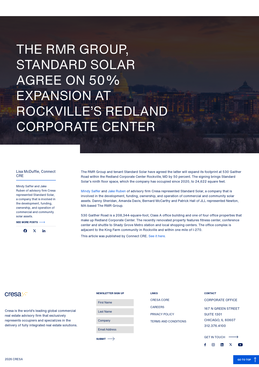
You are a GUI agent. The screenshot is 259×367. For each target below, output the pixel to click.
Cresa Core (160, 300)
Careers (157, 307)
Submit (101, 339)
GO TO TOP (244, 359)
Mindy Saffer (91, 191)
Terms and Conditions (168, 321)
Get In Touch (221, 337)
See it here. (157, 236)
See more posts (27, 222)
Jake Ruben (117, 191)
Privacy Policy (162, 314)
